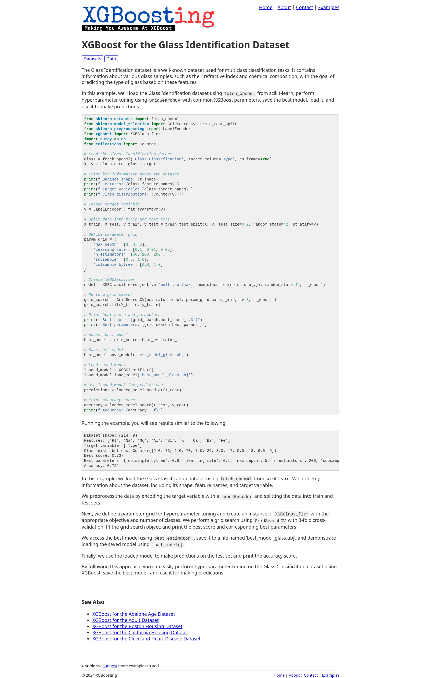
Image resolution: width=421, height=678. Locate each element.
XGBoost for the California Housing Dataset (140, 628)
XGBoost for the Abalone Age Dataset (133, 610)
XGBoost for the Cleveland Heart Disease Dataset (146, 634)
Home (266, 7)
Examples (328, 7)
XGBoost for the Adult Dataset (125, 616)
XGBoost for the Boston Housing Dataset (137, 622)
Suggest (110, 661)
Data (111, 59)
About (284, 7)
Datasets (92, 59)
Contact (304, 7)
